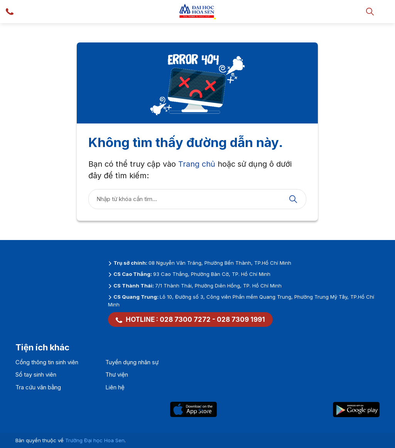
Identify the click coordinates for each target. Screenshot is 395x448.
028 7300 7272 (185, 319)
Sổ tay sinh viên (35, 374)
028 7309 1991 (241, 319)
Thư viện (116, 374)
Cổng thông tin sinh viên (46, 362)
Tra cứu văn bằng (38, 387)
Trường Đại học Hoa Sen (95, 440)
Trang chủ (196, 164)
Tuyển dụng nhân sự (132, 362)
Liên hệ (115, 387)
